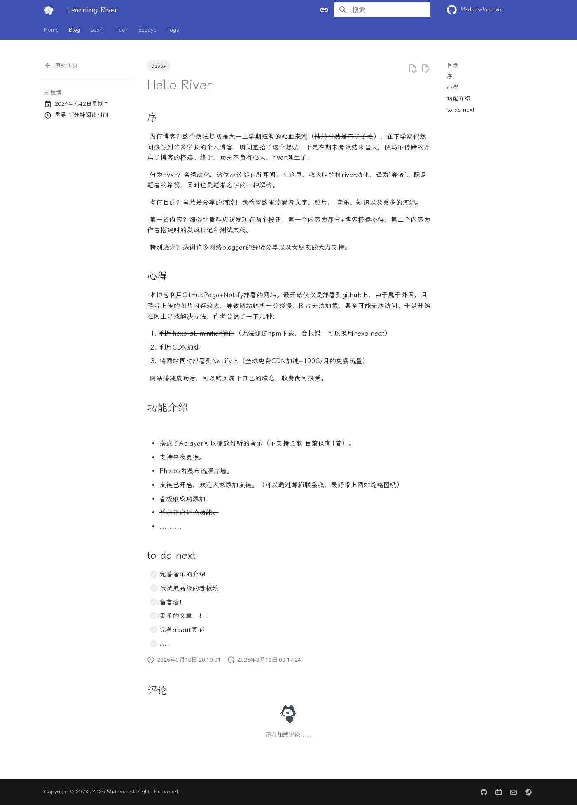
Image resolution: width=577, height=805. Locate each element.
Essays (147, 29)
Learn (97, 29)
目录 (452, 65)
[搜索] (382, 9)
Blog (74, 29)
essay (158, 66)
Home (51, 29)
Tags (172, 29)
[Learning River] (49, 10)
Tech (121, 29)
